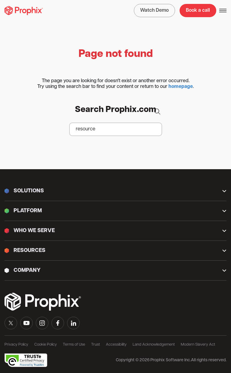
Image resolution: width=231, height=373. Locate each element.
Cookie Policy (45, 345)
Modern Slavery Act (198, 345)
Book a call (198, 10)
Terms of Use (74, 345)
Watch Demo (154, 10)
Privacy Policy (16, 345)
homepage (180, 86)
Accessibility (116, 345)
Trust (95, 345)
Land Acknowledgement (154, 345)
